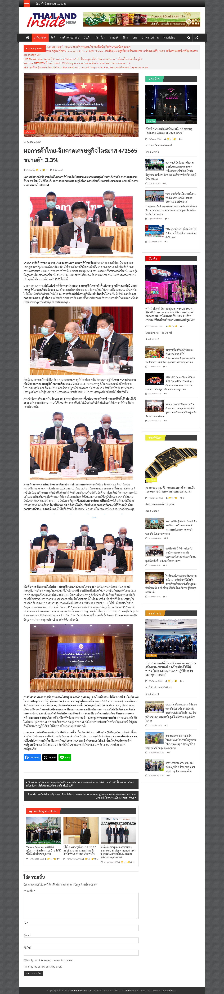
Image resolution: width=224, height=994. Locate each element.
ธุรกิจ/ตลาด (40, 37)
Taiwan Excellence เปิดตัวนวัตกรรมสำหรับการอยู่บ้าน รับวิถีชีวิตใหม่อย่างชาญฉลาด (43, 850)
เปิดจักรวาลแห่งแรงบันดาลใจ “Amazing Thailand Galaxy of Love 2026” (169, 130)
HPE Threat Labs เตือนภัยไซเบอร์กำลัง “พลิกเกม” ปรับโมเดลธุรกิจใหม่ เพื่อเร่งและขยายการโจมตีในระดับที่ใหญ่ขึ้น (83, 59)
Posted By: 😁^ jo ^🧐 (35, 170)
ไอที (53, 37)
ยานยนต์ (113, 37)
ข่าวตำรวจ (152, 655)
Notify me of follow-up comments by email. (50, 960)
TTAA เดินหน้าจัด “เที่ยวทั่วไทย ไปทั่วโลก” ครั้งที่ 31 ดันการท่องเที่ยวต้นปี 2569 (181, 233)
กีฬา (125, 37)
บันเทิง (87, 37)
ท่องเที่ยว (100, 37)
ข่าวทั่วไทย (169, 37)
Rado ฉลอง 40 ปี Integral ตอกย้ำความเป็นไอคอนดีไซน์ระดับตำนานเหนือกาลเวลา (88, 46)
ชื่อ (26, 923)
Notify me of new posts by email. (44, 966)
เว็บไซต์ (27, 947)
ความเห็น (29, 891)
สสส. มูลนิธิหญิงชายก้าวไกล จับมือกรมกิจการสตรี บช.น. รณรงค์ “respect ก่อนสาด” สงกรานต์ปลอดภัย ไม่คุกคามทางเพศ (86, 67)
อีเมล (27, 935)
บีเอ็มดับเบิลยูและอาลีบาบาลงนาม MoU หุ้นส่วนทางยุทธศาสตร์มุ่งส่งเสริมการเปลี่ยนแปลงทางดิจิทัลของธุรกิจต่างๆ (118, 852)
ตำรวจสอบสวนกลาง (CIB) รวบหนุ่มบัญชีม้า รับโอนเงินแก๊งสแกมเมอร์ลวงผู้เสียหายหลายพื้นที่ (181, 767)
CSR (135, 37)
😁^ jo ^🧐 (51, 859)
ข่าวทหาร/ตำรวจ (150, 37)
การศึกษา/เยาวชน (69, 37)
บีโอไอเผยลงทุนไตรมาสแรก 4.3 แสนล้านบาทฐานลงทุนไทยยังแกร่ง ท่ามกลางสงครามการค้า (79, 850)
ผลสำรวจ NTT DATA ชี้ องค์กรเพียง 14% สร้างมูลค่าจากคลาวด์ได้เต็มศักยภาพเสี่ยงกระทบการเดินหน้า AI (77, 63)
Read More (152, 151)
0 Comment (56, 170)
